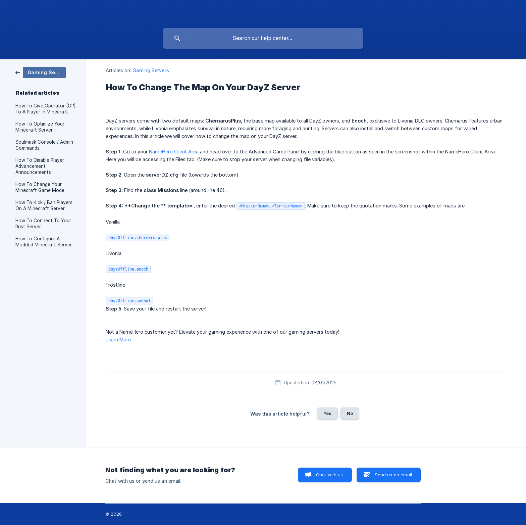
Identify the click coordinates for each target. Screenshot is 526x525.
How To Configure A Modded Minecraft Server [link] (43, 241)
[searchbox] (263, 38)
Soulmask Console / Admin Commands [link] (44, 145)
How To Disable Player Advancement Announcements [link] (39, 166)
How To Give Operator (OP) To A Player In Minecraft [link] (45, 108)
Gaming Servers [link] (151, 70)
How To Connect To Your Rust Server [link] (43, 223)
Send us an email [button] (393, 474)
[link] (40, 72)
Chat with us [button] (329, 474)
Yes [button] (327, 413)
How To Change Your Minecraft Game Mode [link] (39, 187)
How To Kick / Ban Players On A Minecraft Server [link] (43, 205)
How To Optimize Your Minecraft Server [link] (39, 127)
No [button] (350, 413)
